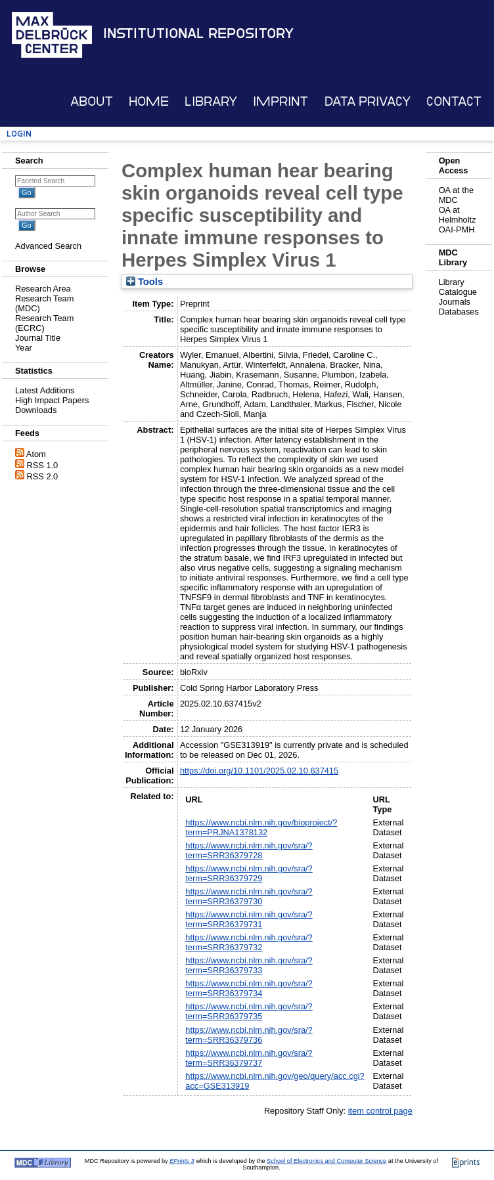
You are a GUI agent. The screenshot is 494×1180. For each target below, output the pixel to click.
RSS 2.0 (42, 476)
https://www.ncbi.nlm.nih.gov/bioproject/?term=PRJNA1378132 (261, 827)
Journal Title (37, 338)
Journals (454, 302)
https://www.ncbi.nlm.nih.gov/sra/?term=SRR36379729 (248, 873)
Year (23, 348)
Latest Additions (44, 390)
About (91, 101)
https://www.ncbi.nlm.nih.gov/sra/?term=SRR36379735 (248, 1011)
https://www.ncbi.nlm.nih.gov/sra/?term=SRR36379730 (248, 896)
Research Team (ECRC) (44, 323)
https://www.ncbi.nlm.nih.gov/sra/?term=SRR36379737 (248, 1058)
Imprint (280, 101)
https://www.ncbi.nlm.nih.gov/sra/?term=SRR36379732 (248, 942)
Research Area (43, 289)
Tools (144, 281)
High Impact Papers (52, 400)
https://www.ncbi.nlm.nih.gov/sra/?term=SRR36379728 (248, 850)
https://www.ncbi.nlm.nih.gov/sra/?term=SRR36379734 (248, 988)
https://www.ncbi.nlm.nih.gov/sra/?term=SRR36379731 (248, 919)
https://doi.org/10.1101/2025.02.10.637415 (259, 771)
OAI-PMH (457, 229)
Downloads (35, 410)
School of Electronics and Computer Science (326, 1161)
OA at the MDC (456, 195)
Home (149, 101)
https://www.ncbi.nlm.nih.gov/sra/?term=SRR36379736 (248, 1035)
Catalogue (458, 292)
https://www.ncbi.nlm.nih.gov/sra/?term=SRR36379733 (248, 965)
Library (211, 101)
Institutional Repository (198, 33)
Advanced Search (48, 246)
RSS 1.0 (42, 465)
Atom (36, 454)
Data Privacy (368, 101)
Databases (459, 312)
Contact (454, 101)
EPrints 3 (181, 1161)
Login (19, 133)
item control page (380, 1111)
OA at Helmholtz (457, 215)
